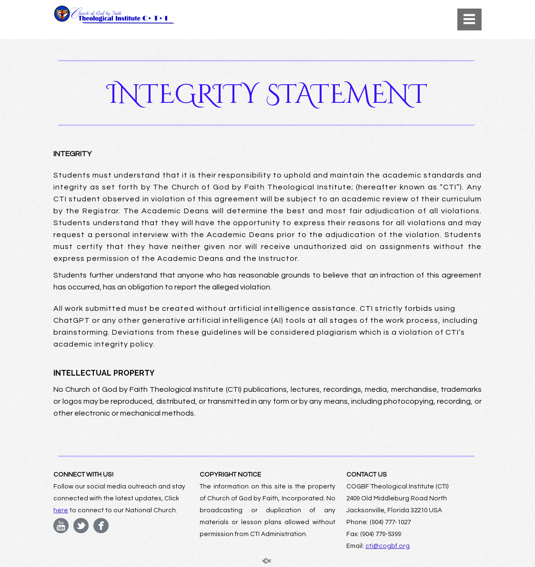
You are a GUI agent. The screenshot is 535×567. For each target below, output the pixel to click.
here (60, 510)
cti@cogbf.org (387, 546)
